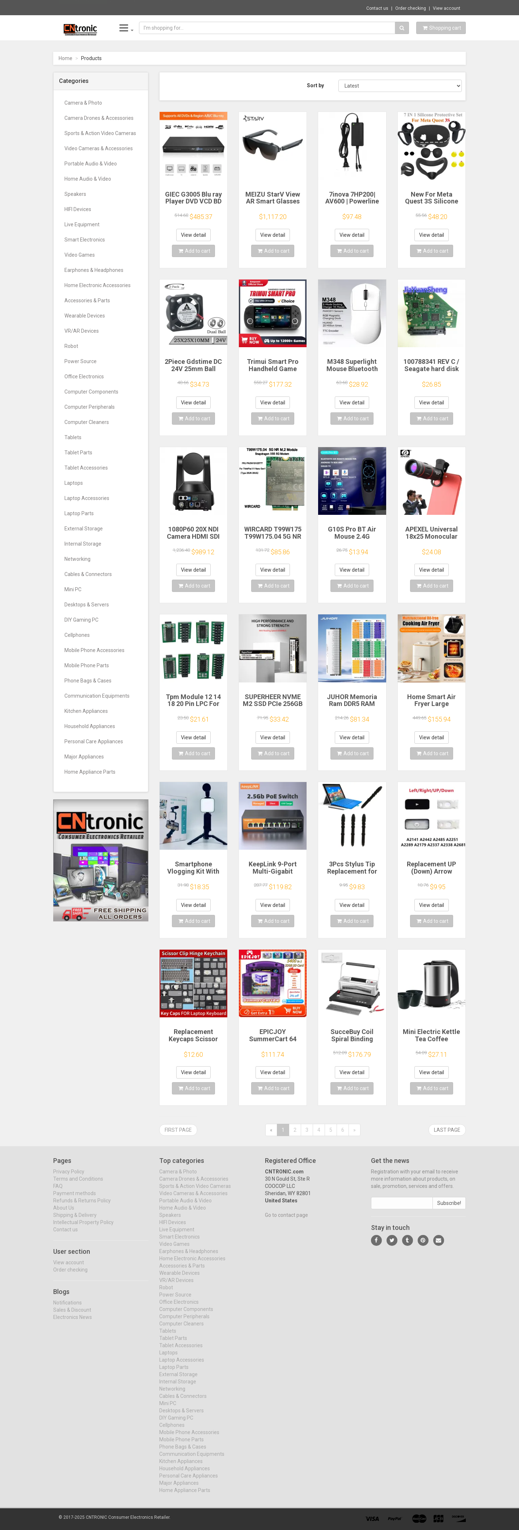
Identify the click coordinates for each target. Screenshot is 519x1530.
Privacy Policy (68, 1177)
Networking (77, 559)
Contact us (377, 8)
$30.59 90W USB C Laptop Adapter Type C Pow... (164, 7)
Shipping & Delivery (75, 1221)
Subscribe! (449, 1209)
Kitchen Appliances (86, 711)
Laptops (73, 483)
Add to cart (194, 251)
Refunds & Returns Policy (82, 1206)
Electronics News (72, 1322)
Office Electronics (84, 376)
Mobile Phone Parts (86, 665)
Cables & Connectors (88, 574)
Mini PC (72, 589)
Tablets (72, 437)
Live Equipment (82, 224)
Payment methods (74, 1199)
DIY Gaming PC (81, 620)
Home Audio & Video (87, 179)
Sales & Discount (72, 1315)
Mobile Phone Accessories (94, 650)
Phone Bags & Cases (87, 681)
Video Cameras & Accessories (98, 148)
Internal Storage (82, 544)
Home (65, 58)
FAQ (58, 1192)
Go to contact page (286, 1221)
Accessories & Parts (87, 300)
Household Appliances (89, 726)
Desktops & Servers (86, 605)
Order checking (410, 8)
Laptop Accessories (86, 498)
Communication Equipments (97, 696)
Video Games (79, 255)
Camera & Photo (83, 103)
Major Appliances (84, 757)
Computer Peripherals (89, 407)
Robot (71, 346)
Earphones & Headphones (93, 270)
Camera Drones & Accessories (99, 118)
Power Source (80, 361)
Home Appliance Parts (89, 772)
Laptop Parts (79, 513)
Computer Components (91, 392)
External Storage (83, 528)
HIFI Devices (77, 209)
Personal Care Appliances (93, 741)
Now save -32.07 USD (83, 7)
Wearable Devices (84, 316)
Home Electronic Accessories (97, 285)
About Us (63, 1213)
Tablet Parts (78, 452)
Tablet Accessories (86, 468)
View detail (193, 235)
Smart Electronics (84, 240)
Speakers (75, 194)
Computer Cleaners (86, 422)
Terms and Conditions (78, 1185)
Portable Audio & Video (90, 164)
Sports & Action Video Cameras (100, 133)
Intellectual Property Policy (83, 1228)
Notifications (67, 1308)
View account (446, 8)
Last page (447, 1130)
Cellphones (77, 635)
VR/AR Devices (81, 331)
